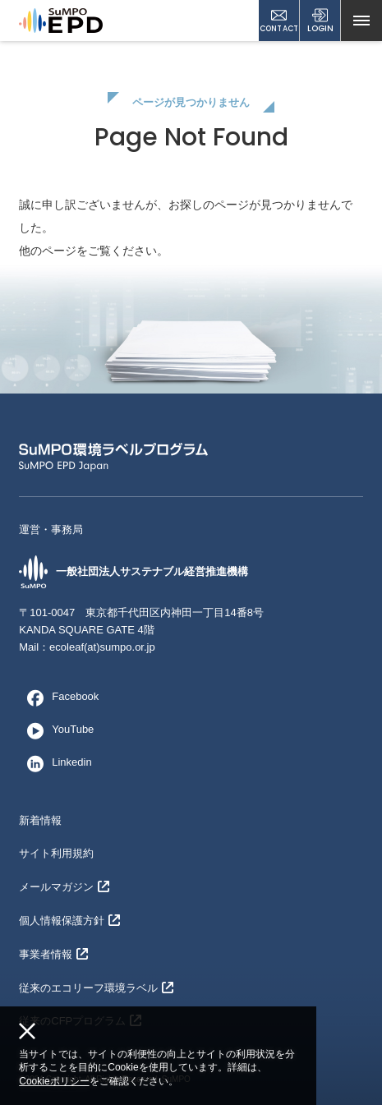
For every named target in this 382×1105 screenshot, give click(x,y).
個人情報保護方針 (69, 920)
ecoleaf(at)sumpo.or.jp (102, 647)
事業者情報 (53, 954)
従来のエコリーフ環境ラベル (96, 988)
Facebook (59, 697)
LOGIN (320, 21)
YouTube (56, 730)
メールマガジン (64, 887)
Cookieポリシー (54, 1081)
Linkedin (55, 763)
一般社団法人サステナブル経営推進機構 (133, 572)
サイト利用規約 (56, 853)
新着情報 (40, 820)
